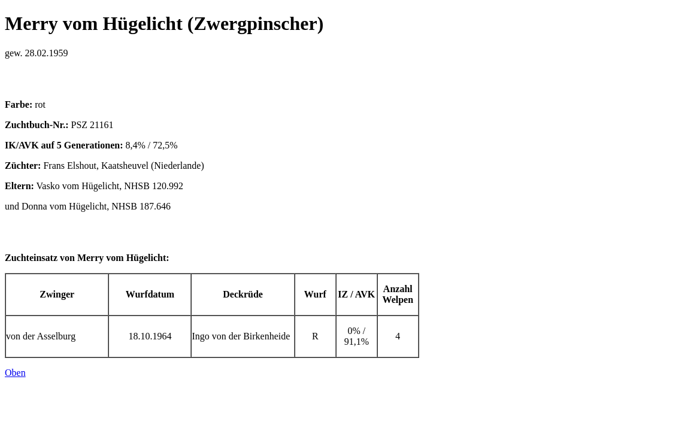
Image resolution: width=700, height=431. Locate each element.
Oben (15, 373)
